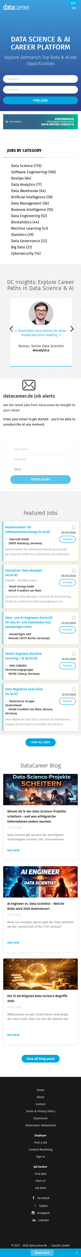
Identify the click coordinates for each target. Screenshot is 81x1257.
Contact (40, 1104)
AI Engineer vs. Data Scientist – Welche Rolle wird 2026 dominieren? (35, 906)
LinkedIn (43, 1220)
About (40, 1097)
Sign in (40, 1156)
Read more (13, 850)
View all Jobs (40, 742)
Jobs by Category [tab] (24, 150)
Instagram (43, 1213)
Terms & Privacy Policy (40, 1111)
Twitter (43, 1206)
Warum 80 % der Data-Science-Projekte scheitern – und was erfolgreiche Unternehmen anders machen (36, 816)
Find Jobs (40, 100)
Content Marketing (40, 1149)
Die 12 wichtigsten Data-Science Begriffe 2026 (37, 998)
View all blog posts (40, 1059)
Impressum (40, 1118)
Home (40, 1090)
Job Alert (40, 1188)
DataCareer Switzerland (40, 1125)
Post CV (40, 1181)
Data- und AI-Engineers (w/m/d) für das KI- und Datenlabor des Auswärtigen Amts (28, 622)
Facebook (43, 1198)
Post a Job (40, 1142)
